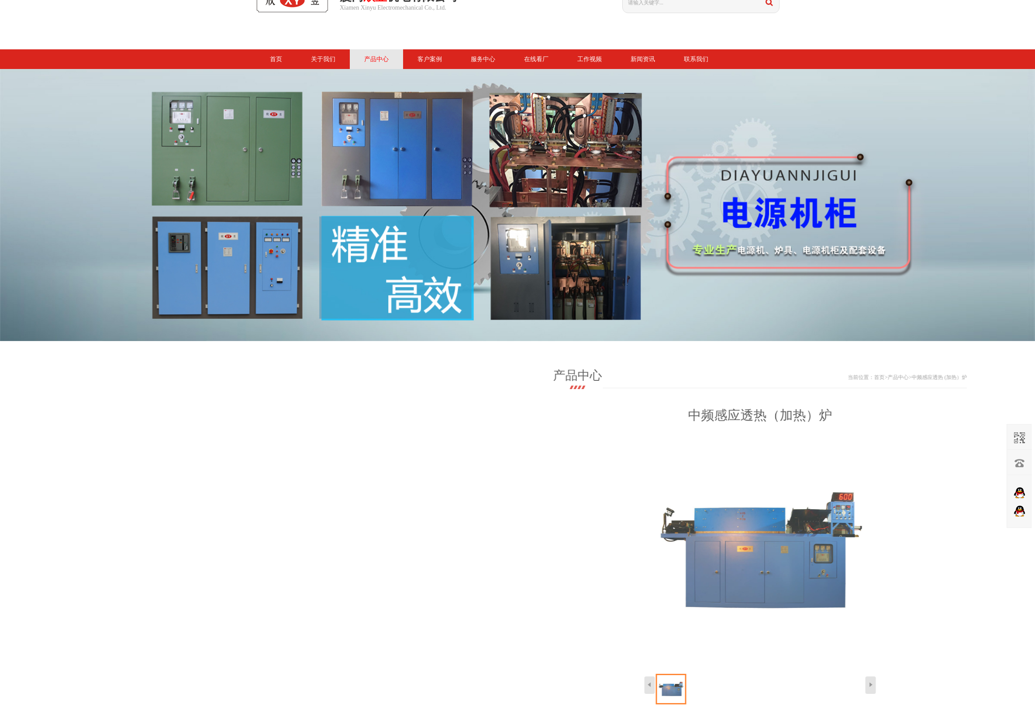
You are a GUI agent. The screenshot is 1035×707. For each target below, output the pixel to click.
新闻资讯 (643, 59)
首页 (276, 59)
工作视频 (589, 59)
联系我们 (696, 59)
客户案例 (429, 59)
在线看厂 (536, 59)
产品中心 (376, 59)
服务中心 (483, 59)
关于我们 (323, 59)
